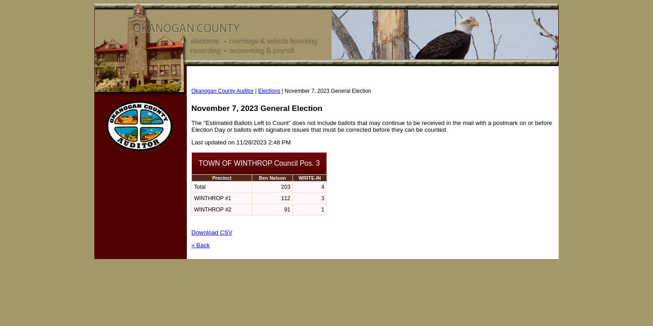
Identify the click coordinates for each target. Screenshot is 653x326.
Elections (269, 91)
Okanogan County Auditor (222, 91)
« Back (200, 245)
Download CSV (211, 232)
